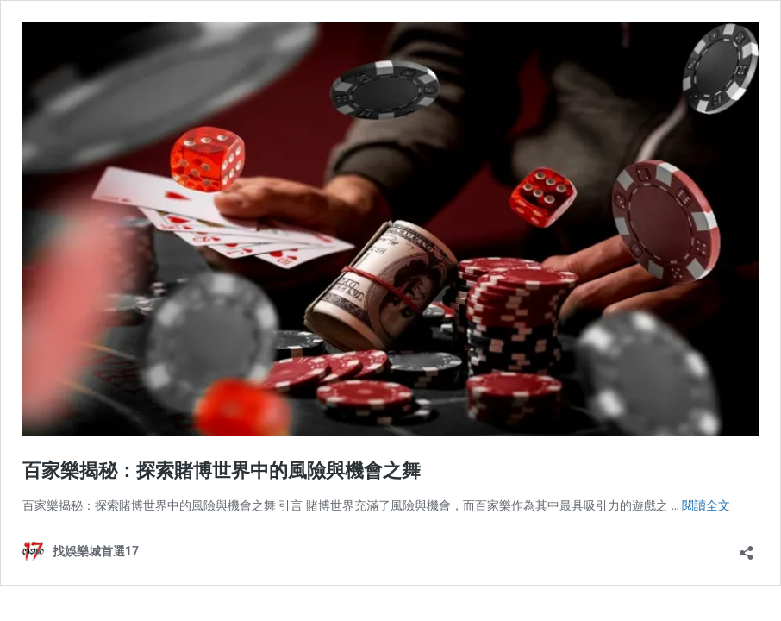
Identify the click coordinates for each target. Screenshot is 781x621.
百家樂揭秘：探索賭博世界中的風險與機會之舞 (221, 470)
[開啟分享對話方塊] (746, 547)
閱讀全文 (706, 505)
